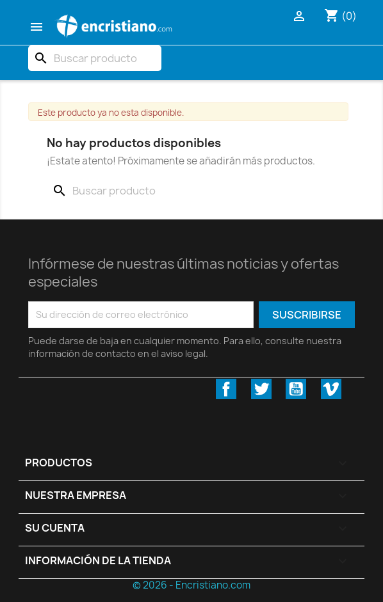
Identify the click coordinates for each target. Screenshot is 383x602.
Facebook (226, 389)
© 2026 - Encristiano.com (191, 585)
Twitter (261, 389)
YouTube (296, 389)
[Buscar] (94, 58)
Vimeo (331, 389)
